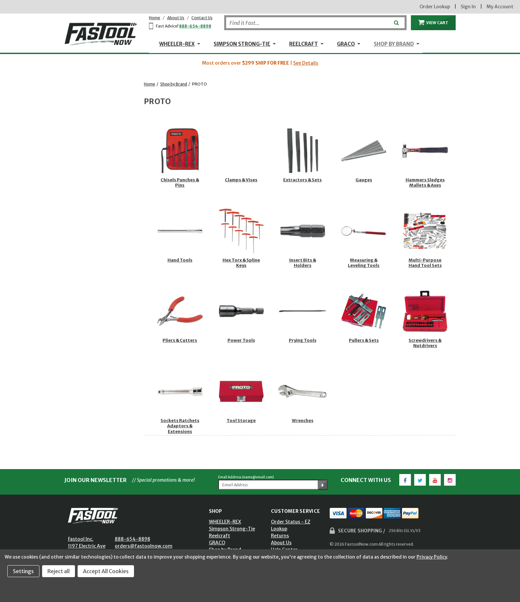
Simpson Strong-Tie (242, 44)
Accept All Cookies (106, 571)
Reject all (58, 571)
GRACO (346, 44)
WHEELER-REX (177, 44)
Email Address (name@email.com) (246, 477)
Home (154, 17)
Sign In (468, 7)
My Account (500, 7)
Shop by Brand (394, 44)
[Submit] (396, 20)
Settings (23, 571)
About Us (175, 17)
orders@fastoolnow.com (143, 546)
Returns (280, 536)
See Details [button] (305, 63)
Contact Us (202, 17)
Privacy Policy (432, 557)
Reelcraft (303, 44)
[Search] (315, 22)
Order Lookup (435, 7)
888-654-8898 (195, 26)
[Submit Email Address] (323, 485)
